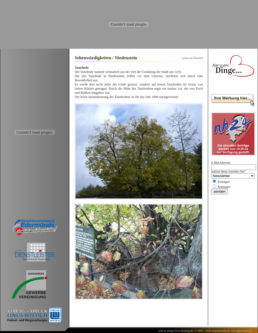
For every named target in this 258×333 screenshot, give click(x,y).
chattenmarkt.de (221, 330)
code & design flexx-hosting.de (175, 330)
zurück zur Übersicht (192, 58)
